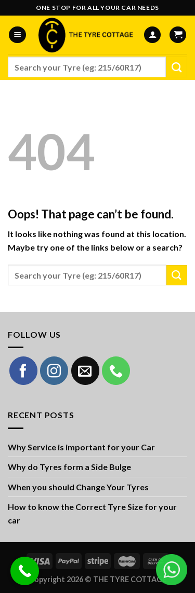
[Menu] (17, 35)
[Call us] (116, 370)
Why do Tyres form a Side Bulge (69, 467)
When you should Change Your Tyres (78, 487)
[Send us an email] (85, 370)
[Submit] (176, 67)
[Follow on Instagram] (54, 370)
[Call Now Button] (24, 571)
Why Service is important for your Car (81, 447)
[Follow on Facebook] (23, 370)
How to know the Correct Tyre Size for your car (92, 513)
